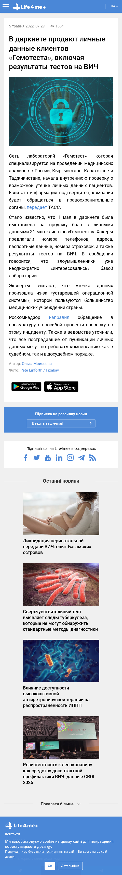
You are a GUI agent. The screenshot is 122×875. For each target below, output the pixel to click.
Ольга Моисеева (37, 363)
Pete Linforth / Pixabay (39, 370)
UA (114, 6)
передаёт (37, 207)
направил (59, 317)
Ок (50, 866)
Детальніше (70, 866)
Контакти (12, 834)
